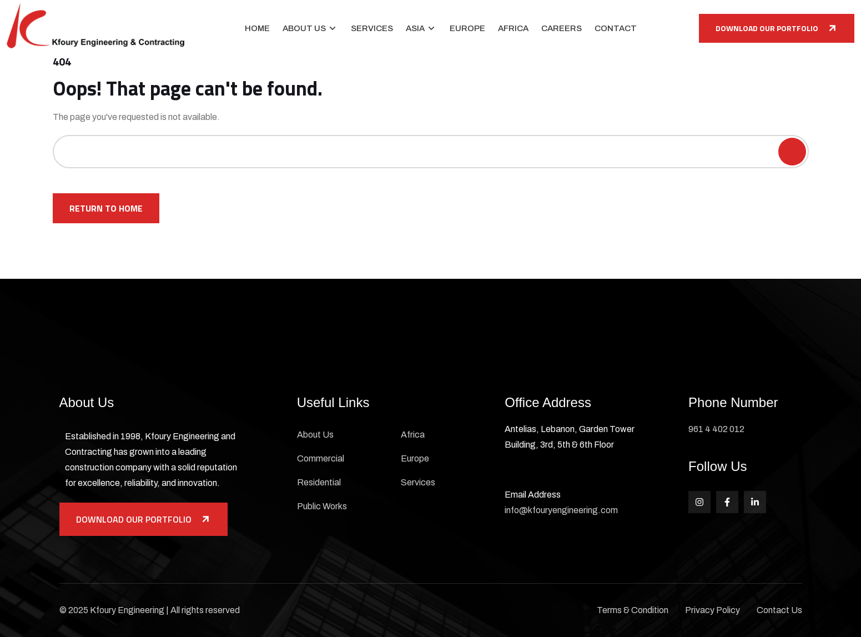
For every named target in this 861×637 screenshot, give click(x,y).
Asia (415, 28)
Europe (467, 28)
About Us (304, 28)
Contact (616, 28)
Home (257, 28)
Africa (513, 28)
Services (372, 28)
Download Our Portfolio (777, 28)
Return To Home (106, 208)
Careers (561, 28)
